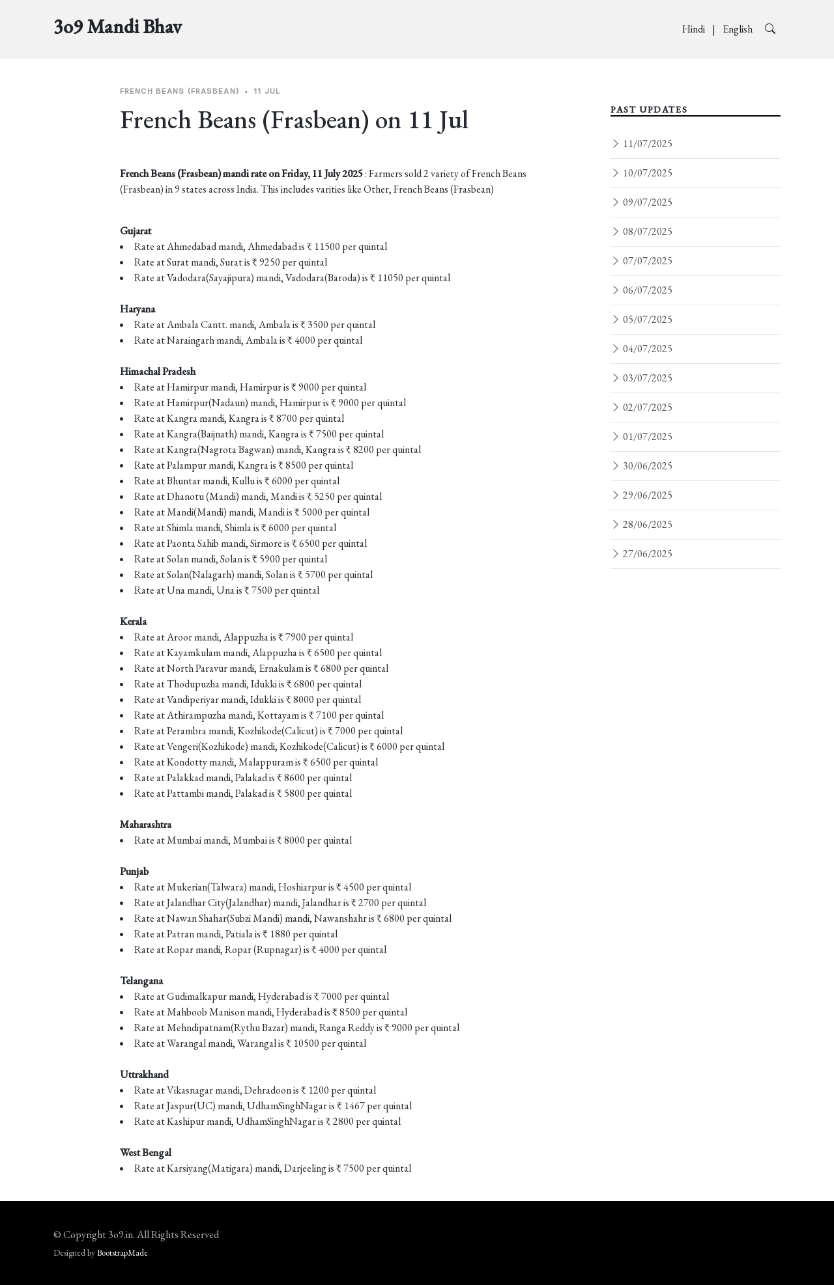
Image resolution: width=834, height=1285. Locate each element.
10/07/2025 (641, 173)
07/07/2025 (641, 261)
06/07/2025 (641, 290)
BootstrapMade (122, 1252)
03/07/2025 (641, 378)
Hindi (694, 29)
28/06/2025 (641, 524)
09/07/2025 (641, 202)
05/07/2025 (641, 319)
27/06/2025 (641, 553)
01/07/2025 (641, 436)
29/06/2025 (641, 495)
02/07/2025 (641, 407)
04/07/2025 (641, 348)
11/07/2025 (641, 143)
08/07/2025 (641, 231)
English (739, 29)
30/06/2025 (641, 466)
